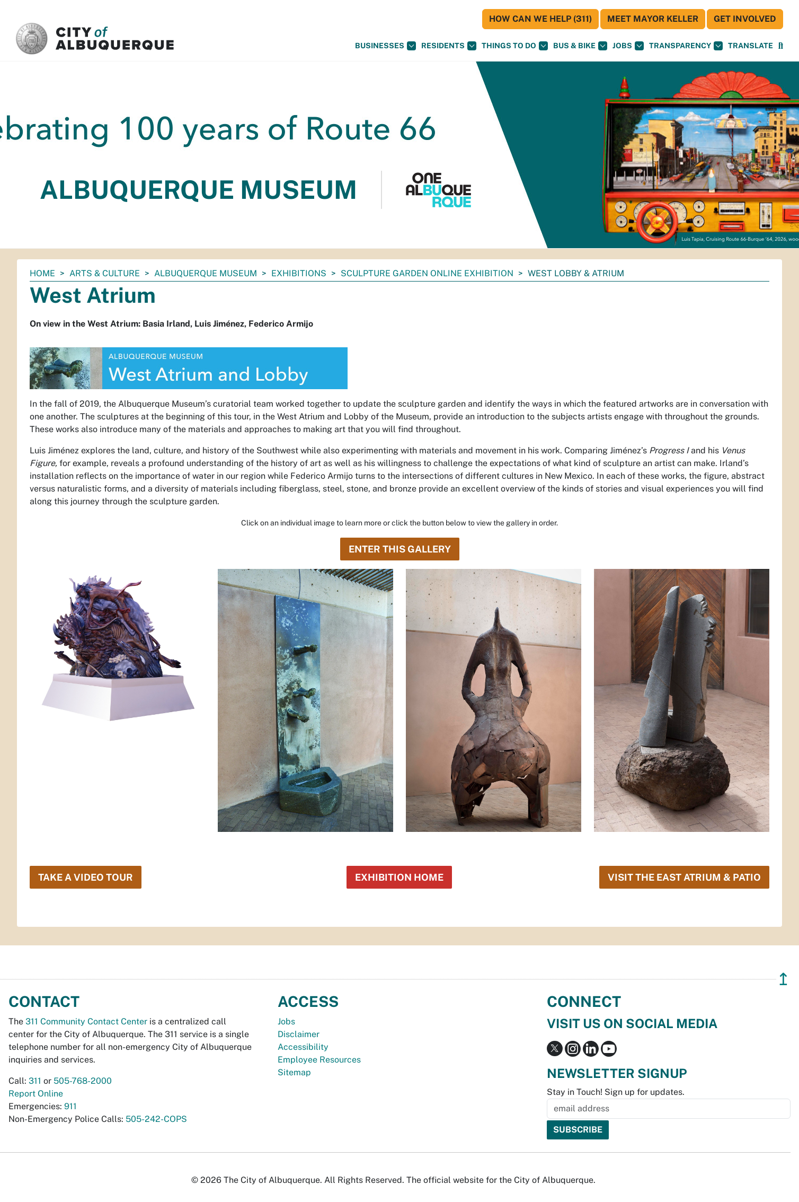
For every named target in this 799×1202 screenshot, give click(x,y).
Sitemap (294, 1072)
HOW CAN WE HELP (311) (540, 19)
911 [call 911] (70, 1106)
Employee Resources (319, 1060)
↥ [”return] (783, 979)
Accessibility (303, 1047)
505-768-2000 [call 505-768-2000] (83, 1081)
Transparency (686, 45)
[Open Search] (780, 46)
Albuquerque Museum (205, 273)
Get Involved (745, 19)
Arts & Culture (104, 273)
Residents (448, 45)
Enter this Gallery (400, 549)
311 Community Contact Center (86, 1021)
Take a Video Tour (85, 877)
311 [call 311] (35, 1081)
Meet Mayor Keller (652, 19)
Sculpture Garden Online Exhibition (427, 273)
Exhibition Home (399, 877)
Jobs (628, 45)
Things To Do (515, 45)
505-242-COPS (156, 1119)
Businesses (385, 45)
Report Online (35, 1094)
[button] (750, 46)
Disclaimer (298, 1034)
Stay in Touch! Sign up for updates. (616, 1092)
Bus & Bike (580, 45)
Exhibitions (298, 273)
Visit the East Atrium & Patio (684, 877)
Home (42, 273)
